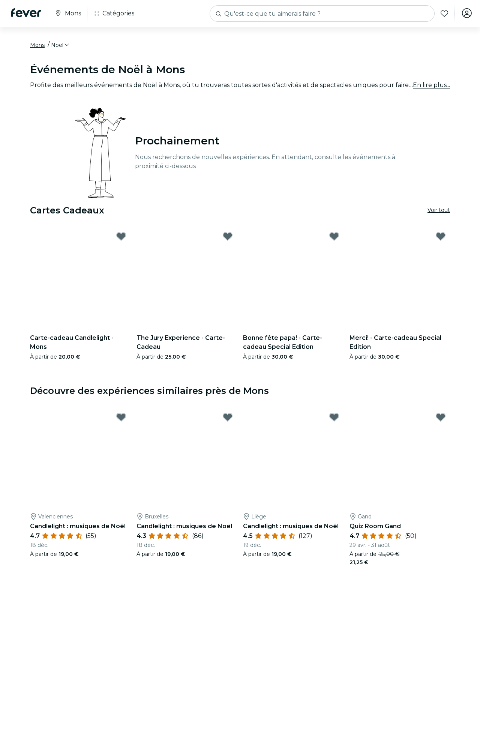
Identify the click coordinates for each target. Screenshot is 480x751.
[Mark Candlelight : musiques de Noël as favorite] (121, 419)
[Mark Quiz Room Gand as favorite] (441, 419)
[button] (60, 46)
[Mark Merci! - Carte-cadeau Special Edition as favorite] (441, 238)
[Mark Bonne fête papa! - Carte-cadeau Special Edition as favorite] (334, 238)
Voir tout (439, 211)
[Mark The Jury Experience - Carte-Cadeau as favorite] (227, 238)
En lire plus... (431, 86)
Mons (37, 46)
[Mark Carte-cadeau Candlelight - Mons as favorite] (121, 238)
